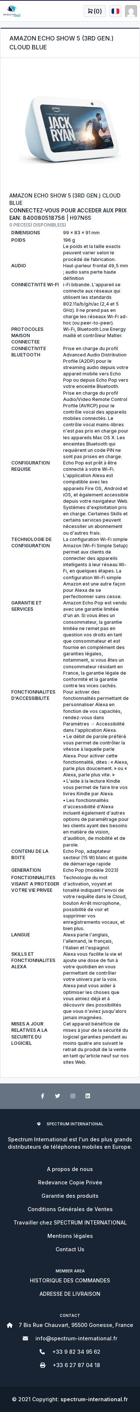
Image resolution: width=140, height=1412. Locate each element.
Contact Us (70, 1249)
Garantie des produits (70, 1196)
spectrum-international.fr (94, 1399)
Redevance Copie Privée (70, 1182)
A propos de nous (70, 1169)
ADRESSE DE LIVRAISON (70, 1294)
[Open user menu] (95, 11)
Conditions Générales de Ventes (70, 1209)
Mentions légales (70, 1236)
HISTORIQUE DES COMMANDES (70, 1280)
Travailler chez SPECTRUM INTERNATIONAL (70, 1222)
